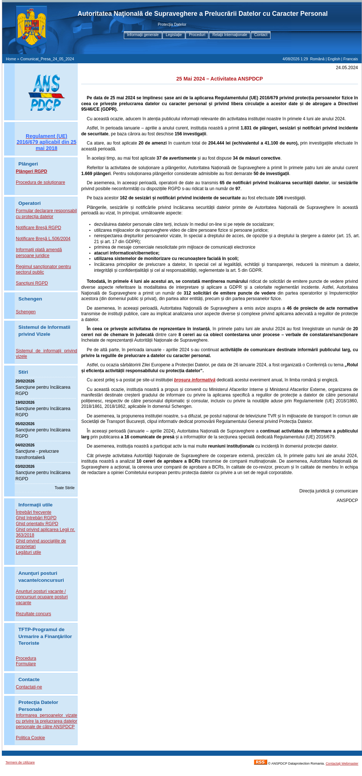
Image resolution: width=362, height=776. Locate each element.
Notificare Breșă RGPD (38, 227)
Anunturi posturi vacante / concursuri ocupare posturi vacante (42, 597)
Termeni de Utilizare (20, 762)
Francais (350, 59)
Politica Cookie (30, 737)
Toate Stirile (65, 488)
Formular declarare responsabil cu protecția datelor (46, 213)
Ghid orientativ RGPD (37, 523)
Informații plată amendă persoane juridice (39, 252)
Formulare (26, 663)
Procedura (26, 658)
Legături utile (28, 552)
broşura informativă (194, 379)
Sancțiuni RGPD (32, 283)
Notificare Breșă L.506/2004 (43, 238)
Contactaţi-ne (29, 687)
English (334, 59)
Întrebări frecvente (33, 512)
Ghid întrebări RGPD (36, 517)
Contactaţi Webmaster (342, 763)
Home (11, 59)
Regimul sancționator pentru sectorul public (43, 269)
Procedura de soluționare (40, 182)
